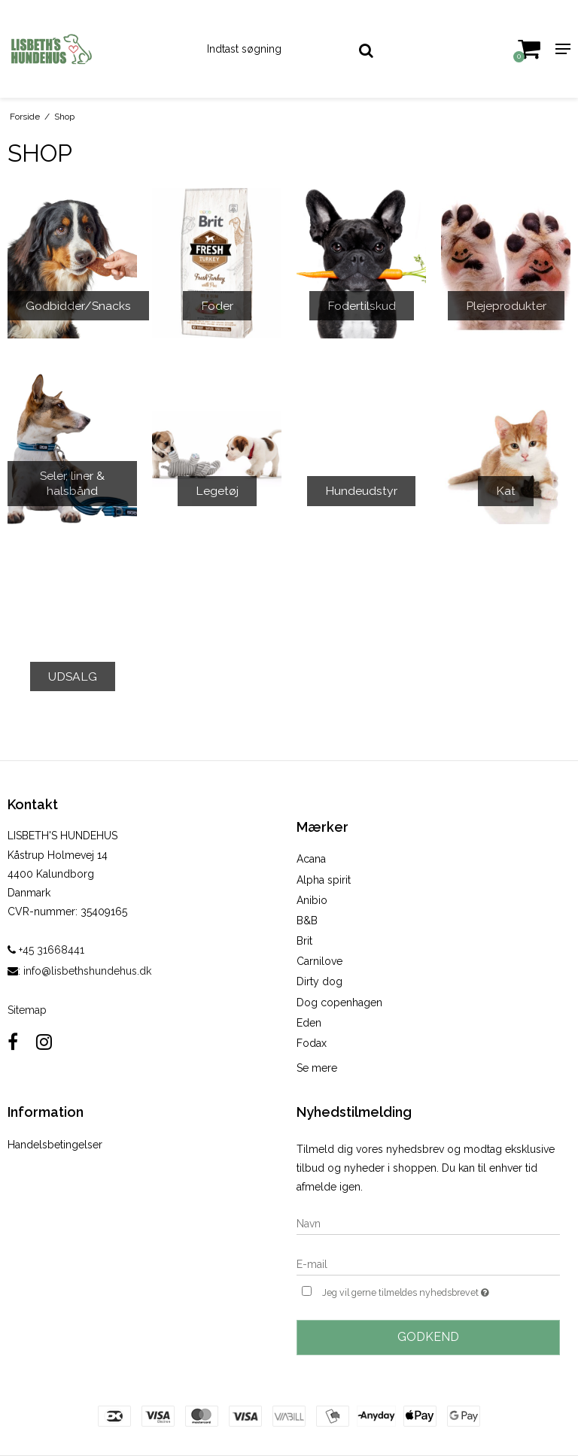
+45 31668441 (46, 950)
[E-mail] (428, 1263)
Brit (304, 941)
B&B (307, 921)
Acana (311, 859)
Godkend (428, 1337)
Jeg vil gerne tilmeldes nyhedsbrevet (441, 1291)
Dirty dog (319, 981)
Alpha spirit (324, 880)
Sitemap (27, 1010)
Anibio (312, 900)
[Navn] (428, 1223)
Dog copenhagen (339, 1002)
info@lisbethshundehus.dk (87, 971)
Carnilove (319, 961)
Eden (309, 1023)
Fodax (312, 1043)
